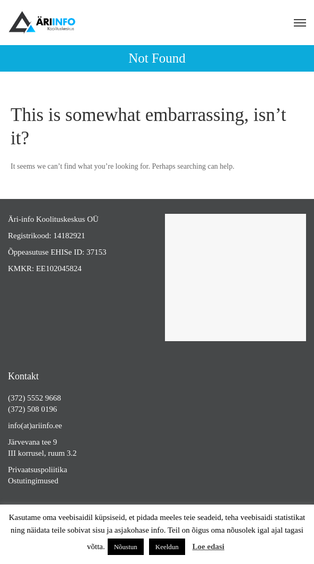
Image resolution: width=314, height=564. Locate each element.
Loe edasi (208, 546)
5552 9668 (44, 398)
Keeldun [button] (167, 547)
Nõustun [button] (125, 547)
